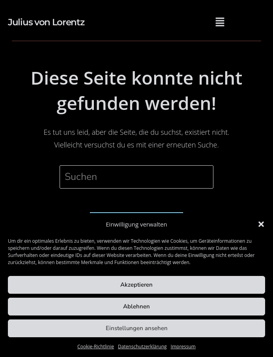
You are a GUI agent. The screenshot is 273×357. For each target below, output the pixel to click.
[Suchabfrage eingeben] (136, 177)
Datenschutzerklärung (142, 346)
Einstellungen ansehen (137, 328)
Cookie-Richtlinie (95, 346)
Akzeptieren (136, 285)
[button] (261, 224)
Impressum (183, 346)
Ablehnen (136, 306)
